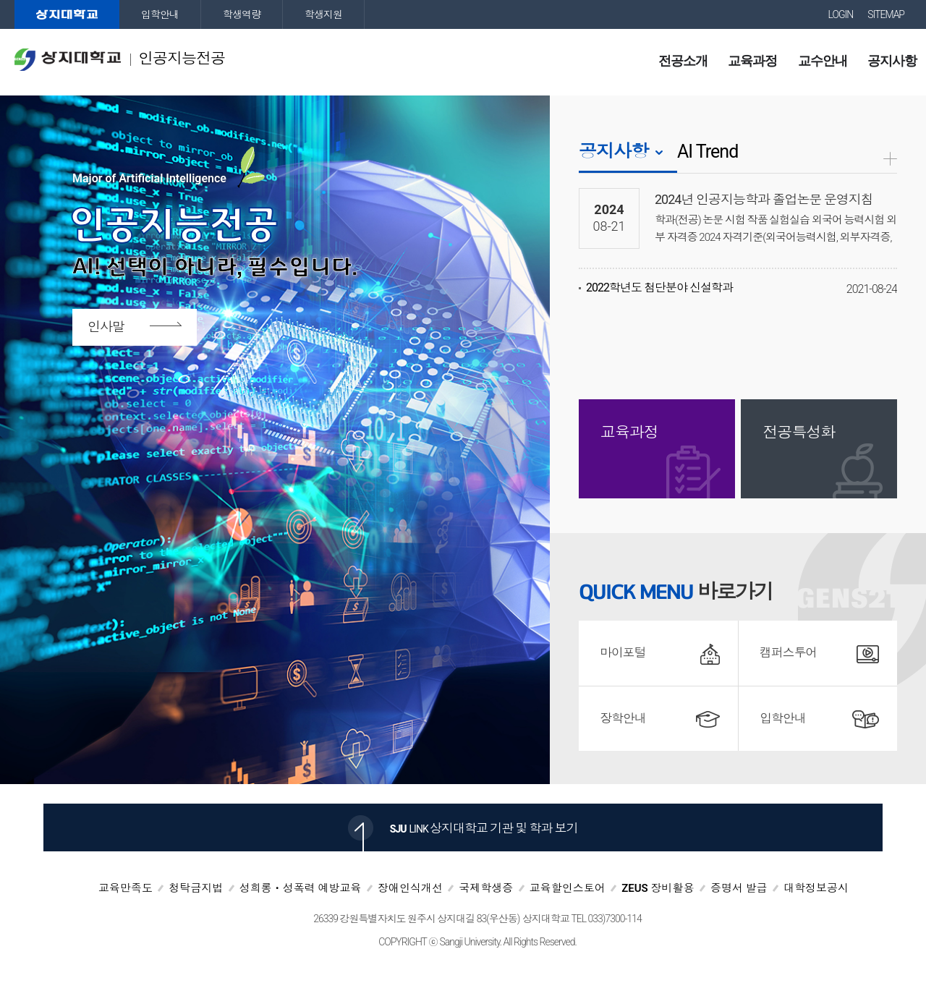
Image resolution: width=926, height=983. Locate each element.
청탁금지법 (196, 888)
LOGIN (841, 14)
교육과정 (629, 432)
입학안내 (160, 14)
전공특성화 (799, 432)
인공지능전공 (119, 59)
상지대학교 (66, 14)
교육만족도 (125, 888)
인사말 (106, 326)
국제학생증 (486, 888)
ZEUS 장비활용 (657, 888)
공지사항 (613, 151)
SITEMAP (885, 14)
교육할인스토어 (568, 888)
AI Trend (707, 151)
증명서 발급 (739, 888)
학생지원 (323, 14)
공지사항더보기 (890, 159)
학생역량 (241, 14)
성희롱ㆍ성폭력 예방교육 (300, 888)
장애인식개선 (410, 888)
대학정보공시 (816, 888)
